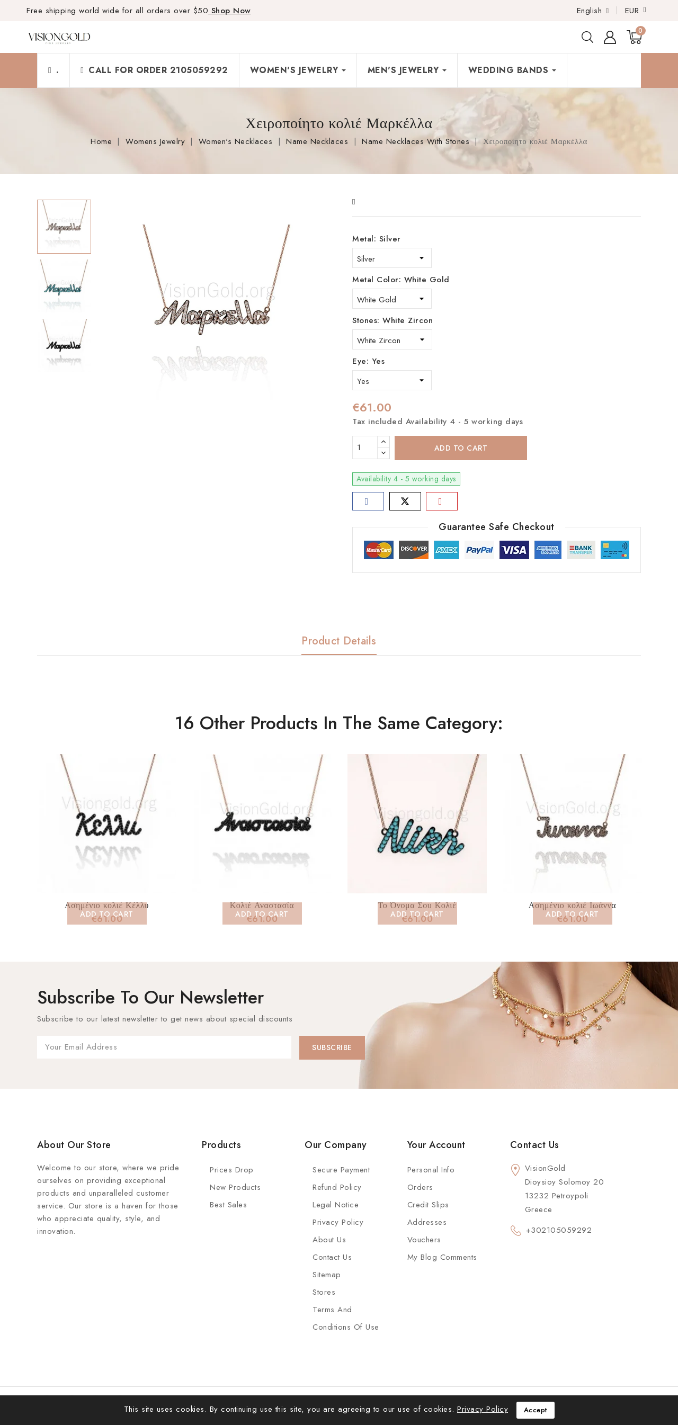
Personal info (431, 1170)
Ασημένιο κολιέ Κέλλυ (107, 905)
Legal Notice (336, 1205)
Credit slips (428, 1205)
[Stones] (392, 339)
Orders (420, 1187)
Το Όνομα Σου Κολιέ (417, 905)
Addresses (427, 1222)
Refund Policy (337, 1187)
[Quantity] (365, 447)
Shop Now (229, 10)
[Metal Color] (392, 299)
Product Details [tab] (339, 641)
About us (329, 1239)
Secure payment (341, 1170)
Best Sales (228, 1205)
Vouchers (424, 1239)
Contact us (534, 1145)
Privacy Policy (338, 1222)
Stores (324, 1292)
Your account (436, 1145)
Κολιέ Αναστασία (262, 905)
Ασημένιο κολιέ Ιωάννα (572, 905)
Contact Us (332, 1257)
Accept (535, 1410)
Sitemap (327, 1274)
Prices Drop (232, 1170)
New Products (235, 1187)
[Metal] (392, 258)
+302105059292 (559, 1230)
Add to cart (461, 448)
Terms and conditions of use (346, 1318)
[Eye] (392, 380)
